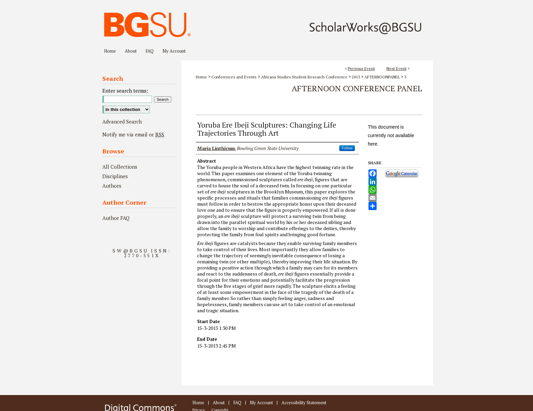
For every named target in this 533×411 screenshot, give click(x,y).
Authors (111, 185)
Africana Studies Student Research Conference (304, 76)
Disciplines (115, 176)
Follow (347, 148)
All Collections (119, 166)
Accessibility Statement (303, 402)
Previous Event (361, 68)
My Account (261, 402)
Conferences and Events (234, 76)
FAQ (237, 402)
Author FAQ (116, 217)
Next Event (396, 68)
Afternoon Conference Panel (357, 88)
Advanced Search (122, 121)
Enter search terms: (125, 90)
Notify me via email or (133, 134)
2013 (356, 76)
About (219, 402)
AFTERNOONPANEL (382, 76)
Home (201, 76)
